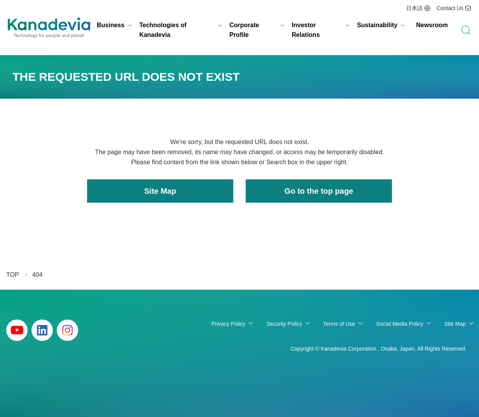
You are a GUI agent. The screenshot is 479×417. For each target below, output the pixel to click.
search (465, 30)
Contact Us (450, 8)
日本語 (414, 8)
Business (110, 25)
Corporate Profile (244, 30)
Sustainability (377, 25)
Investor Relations (306, 30)
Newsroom (432, 25)
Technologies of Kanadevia (162, 30)
